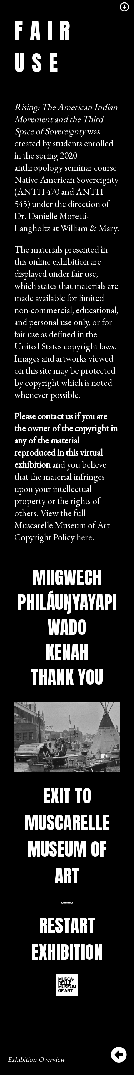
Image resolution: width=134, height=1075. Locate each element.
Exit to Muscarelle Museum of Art (67, 835)
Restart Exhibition (67, 938)
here (84, 537)
